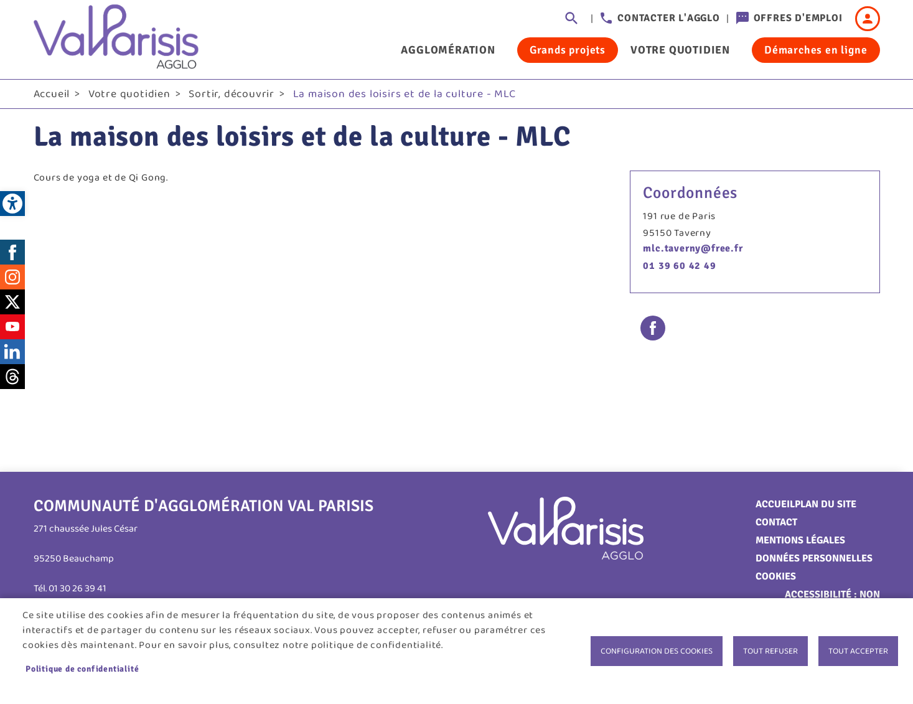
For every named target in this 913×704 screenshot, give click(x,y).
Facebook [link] (12, 252)
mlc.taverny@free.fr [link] (692, 248)
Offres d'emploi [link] (798, 18)
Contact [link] (776, 522)
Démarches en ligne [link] (815, 50)
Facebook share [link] (652, 328)
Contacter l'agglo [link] (668, 18)
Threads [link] (12, 376)
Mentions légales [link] (800, 540)
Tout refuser (770, 651)
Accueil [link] (52, 94)
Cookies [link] (776, 576)
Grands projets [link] (568, 50)
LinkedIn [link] (12, 351)
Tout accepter (858, 651)
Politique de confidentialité (82, 669)
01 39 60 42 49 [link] (679, 266)
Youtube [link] (12, 326)
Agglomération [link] (448, 50)
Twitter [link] (12, 301)
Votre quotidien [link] (680, 50)
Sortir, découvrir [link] (231, 94)
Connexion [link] (867, 18)
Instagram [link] (12, 277)
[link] (12, 203)
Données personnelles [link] (814, 558)
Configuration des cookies (657, 651)
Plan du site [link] (825, 504)
